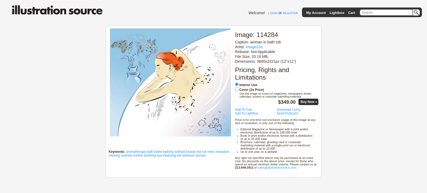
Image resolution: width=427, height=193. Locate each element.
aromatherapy (136, 152)
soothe (138, 155)
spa (159, 155)
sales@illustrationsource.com (277, 167)
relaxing (114, 155)
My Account (316, 13)
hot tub (202, 152)
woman (200, 155)
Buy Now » (309, 102)
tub (179, 155)
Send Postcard (287, 113)
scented (126, 155)
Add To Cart (243, 110)
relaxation (222, 152)
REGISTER (290, 13)
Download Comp (289, 110)
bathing (168, 152)
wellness (188, 155)
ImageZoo (254, 47)
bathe (158, 152)
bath (150, 152)
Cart (351, 13)
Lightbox (337, 13)
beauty (191, 152)
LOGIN (272, 13)
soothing (150, 155)
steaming (169, 155)
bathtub (180, 152)
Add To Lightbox (246, 113)
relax (211, 152)
